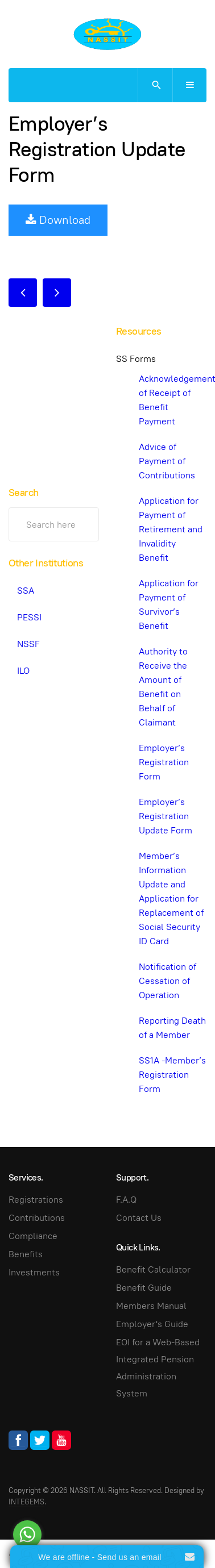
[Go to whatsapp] (27, 1534)
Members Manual (151, 1306)
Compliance (33, 1236)
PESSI (29, 617)
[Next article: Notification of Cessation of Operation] (57, 292)
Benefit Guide (144, 1288)
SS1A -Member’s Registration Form (172, 1074)
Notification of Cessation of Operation (167, 981)
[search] (155, 85)
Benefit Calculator (153, 1269)
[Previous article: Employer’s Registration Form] (23, 292)
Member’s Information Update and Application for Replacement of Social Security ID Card (171, 898)
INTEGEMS (26, 1502)
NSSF (28, 644)
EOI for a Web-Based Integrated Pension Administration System (158, 1367)
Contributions (37, 1218)
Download (58, 219)
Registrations (36, 1200)
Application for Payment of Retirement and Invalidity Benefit (170, 529)
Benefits (26, 1254)
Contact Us (139, 1218)
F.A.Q (126, 1200)
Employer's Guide (152, 1324)
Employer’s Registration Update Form (97, 148)
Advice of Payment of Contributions (167, 461)
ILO (23, 671)
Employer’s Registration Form (164, 762)
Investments (34, 1272)
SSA (25, 591)
